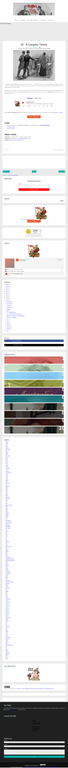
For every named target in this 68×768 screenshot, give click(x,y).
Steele (6, 631)
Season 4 (7, 606)
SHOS (6, 620)
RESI (6, 592)
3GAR (6, 443)
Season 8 (7, 612)
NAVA (7, 149)
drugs (6, 489)
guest (6, 511)
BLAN (6, 458)
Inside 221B (7, 523)
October (8, 305)
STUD (6, 634)
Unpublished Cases (9, 645)
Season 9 (7, 614)
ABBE (6, 446)
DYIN (6, 492)
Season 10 (7, 602)
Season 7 (7, 611)
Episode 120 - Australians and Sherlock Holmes (17, 389)
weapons (7, 652)
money (6, 556)
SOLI (6, 628)
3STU (6, 445)
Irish (6, 529)
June (8, 319)
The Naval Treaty (11, 126)
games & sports (8, 505)
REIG (6, 589)
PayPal (60, 112)
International (8, 526)
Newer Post (6, 171)
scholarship (7, 599)
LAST (6, 537)
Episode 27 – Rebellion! (11, 317)
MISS (6, 554)
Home (16, 20)
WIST (6, 656)
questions (7, 583)
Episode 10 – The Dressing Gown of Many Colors (17, 366)
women (7, 657)
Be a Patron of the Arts (33, 20)
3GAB (6, 442)
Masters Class (8, 546)
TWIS (6, 643)
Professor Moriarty (9, 582)
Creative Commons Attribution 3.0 (16, 140)
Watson (7, 651)
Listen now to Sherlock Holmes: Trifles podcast (34, 236)
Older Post (61, 171)
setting (6, 619)
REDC (6, 585)
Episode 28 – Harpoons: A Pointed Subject (15, 315)
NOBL (6, 568)
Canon (6, 465)
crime (6, 477)
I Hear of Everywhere (13, 709)
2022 (7, 291)
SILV (6, 623)
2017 (7, 300)
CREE (6, 475)
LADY (6, 535)
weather (7, 654)
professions (7, 580)
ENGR (6, 495)
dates (6, 482)
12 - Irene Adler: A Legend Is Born (13, 420)
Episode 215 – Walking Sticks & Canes (14, 381)
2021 (7, 293)
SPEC (6, 629)
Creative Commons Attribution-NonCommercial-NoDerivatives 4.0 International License (35, 688)
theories (7, 639)
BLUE (6, 460)
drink (6, 488)
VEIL (6, 648)
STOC (6, 632)
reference (7, 588)
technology (7, 637)
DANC (6, 480)
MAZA (6, 549)
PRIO (6, 579)
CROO (6, 479)
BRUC (6, 463)
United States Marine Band (24, 138)
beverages (7, 455)
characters (7, 468)
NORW (6, 569)
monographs (8, 557)
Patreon (56, 112)
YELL (6, 659)
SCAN (6, 595)
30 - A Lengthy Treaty (11, 312)
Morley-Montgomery (9, 560)
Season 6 (7, 609)
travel (6, 642)
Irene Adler (7, 528)
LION (6, 540)
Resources (43, 20)
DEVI (6, 485)
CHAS (6, 469)
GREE (6, 509)
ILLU (6, 519)
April (8, 323)
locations (7, 542)
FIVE (6, 502)
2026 (7, 284)
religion (7, 591)
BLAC (6, 457)
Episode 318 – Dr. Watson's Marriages (14, 428)
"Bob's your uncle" (11, 128)
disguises (7, 486)
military (7, 551)
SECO (6, 616)
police (6, 577)
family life (7, 497)
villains (6, 649)
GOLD (6, 508)
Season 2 (7, 603)
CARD (6, 466)
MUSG (6, 562)
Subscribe (22, 20)
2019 (7, 296)
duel (6, 491)
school (6, 600)
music (6, 563)
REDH (6, 586)
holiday (6, 514)
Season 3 (7, 605)
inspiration (7, 525)
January (8, 328)
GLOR (6, 506)
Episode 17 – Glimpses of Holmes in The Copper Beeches (19, 358)
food (6, 503)
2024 (7, 288)
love (6, 543)
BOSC (6, 462)
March (8, 325)
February (9, 326)
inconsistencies (8, 522)
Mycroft (7, 565)
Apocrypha (7, 449)
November (9, 303)
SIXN (6, 625)
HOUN (6, 515)
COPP (6, 474)
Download (29, 98)
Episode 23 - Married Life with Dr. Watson (15, 405)
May (8, 321)
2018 (7, 298)
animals (7, 448)
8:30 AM (36, 47)
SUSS (6, 636)
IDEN (6, 517)
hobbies (7, 512)
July (7, 310)
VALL (6, 646)
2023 (7, 289)
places (6, 576)
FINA (6, 500)
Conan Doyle (8, 472)
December (9, 302)
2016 (7, 330)
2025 (7, 286)
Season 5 (7, 608)
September (9, 307)
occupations (8, 572)
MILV (6, 552)
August (8, 309)
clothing (7, 471)
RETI (6, 594)
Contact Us (50, 20)
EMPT (6, 494)
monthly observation (9, 559)
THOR (6, 640)
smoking (7, 626)
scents (6, 597)
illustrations (7, 520)
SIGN (6, 622)
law (6, 539)
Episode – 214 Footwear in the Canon (14, 374)
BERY (6, 454)
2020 (7, 295)
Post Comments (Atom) (13, 175)
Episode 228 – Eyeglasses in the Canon (15, 397)
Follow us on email (34, 189)
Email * (20, 184)
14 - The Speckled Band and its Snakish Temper (17, 412)
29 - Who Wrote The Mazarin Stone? (14, 314)
